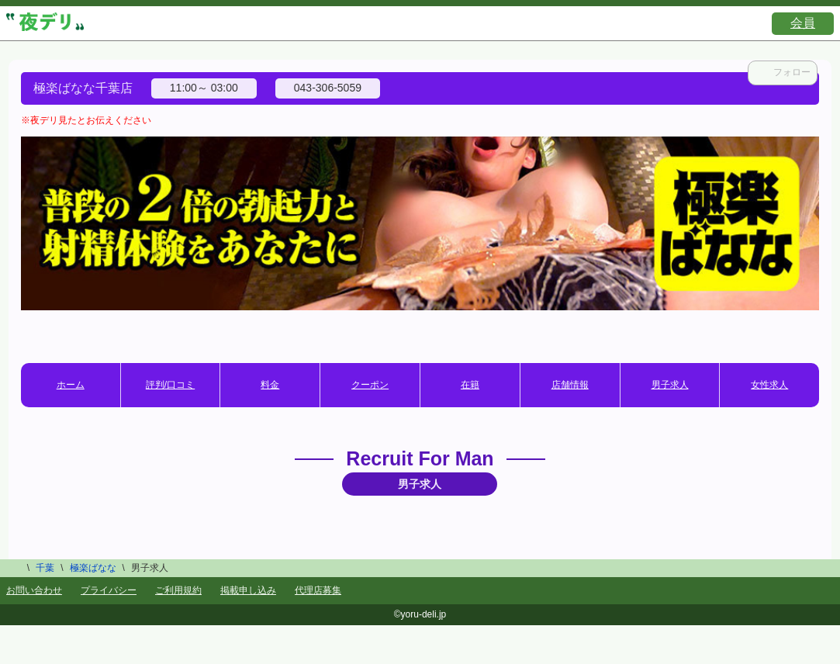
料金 (270, 384)
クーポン (370, 384)
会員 (802, 22)
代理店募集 (318, 590)
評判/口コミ (170, 384)
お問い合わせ (34, 590)
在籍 (470, 384)
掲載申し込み (248, 590)
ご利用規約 (178, 590)
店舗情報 (570, 384)
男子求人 (670, 384)
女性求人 (769, 384)
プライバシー (109, 590)
